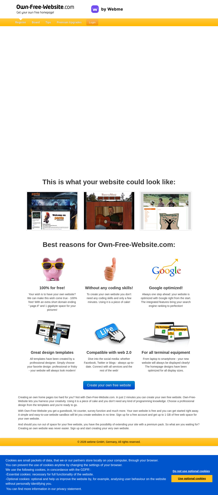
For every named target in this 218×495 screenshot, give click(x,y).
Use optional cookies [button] (192, 478)
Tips (48, 22)
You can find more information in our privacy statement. (44, 489)
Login (92, 22)
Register (20, 22)
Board (36, 22)
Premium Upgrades (69, 22)
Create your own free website (109, 385)
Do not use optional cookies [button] (191, 471)
